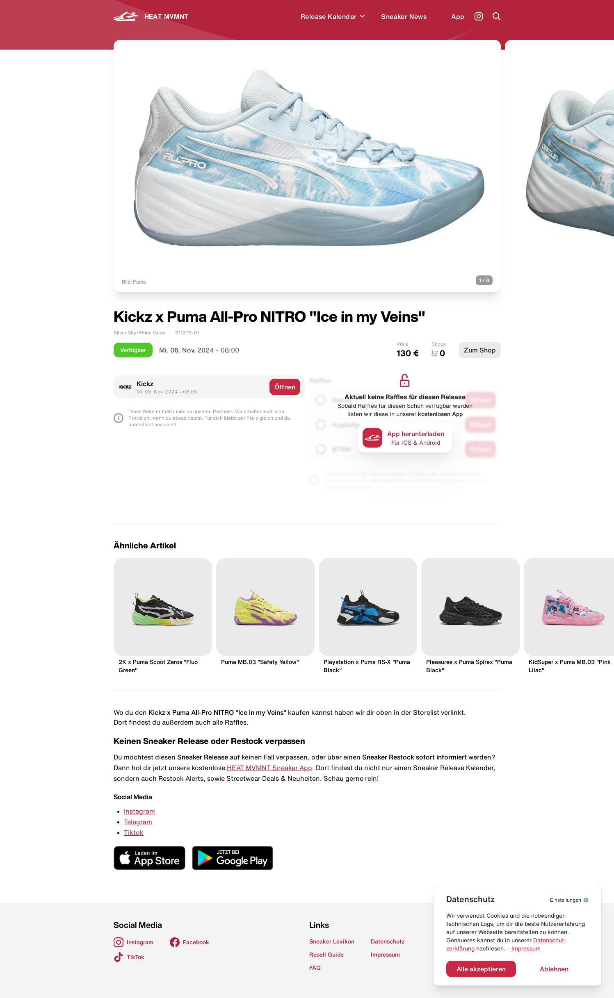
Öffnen (284, 387)
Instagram (139, 811)
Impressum (526, 948)
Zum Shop (480, 350)
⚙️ (569, 900)
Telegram (138, 821)
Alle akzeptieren (481, 969)
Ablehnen (554, 969)
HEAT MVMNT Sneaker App (269, 767)
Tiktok (134, 832)
